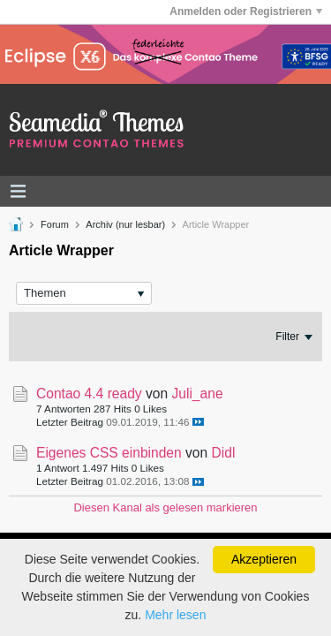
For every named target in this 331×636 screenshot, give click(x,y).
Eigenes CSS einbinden (109, 452)
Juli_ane (196, 393)
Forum (55, 224)
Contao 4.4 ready (89, 393)
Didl (224, 452)
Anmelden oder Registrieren (245, 11)
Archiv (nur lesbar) (125, 224)
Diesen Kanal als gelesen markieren (165, 507)
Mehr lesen (175, 615)
